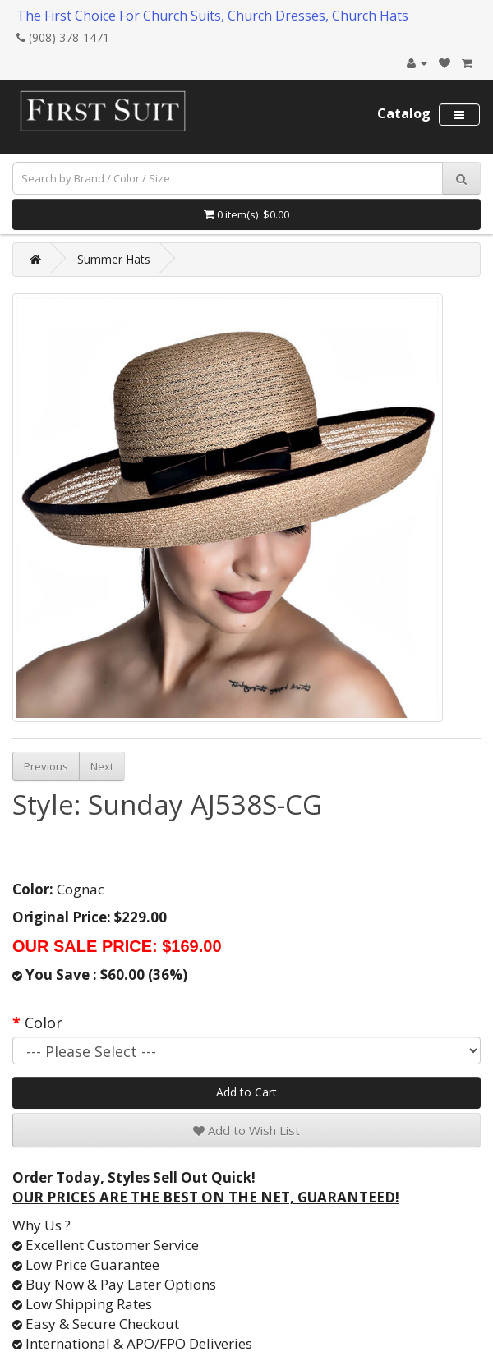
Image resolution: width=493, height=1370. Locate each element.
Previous (46, 766)
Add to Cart (246, 1092)
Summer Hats (113, 259)
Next (101, 766)
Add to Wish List (246, 1130)
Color (43, 1022)
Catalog (404, 113)
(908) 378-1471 (62, 37)
